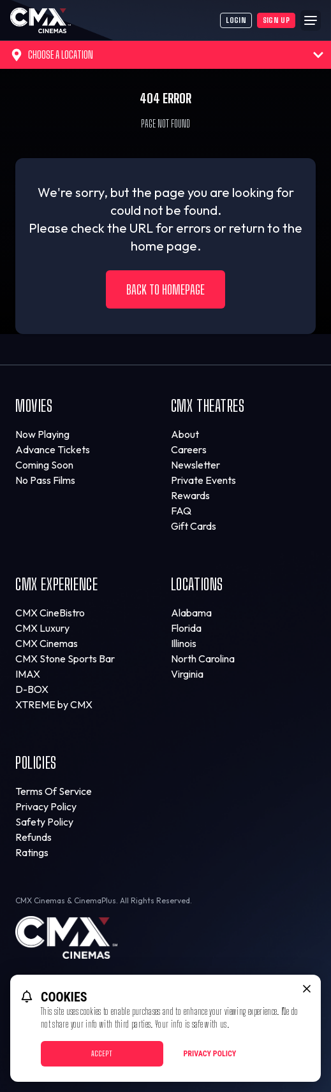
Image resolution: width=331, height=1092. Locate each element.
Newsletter (195, 464)
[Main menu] (310, 20)
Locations (197, 584)
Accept (101, 1053)
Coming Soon (44, 464)
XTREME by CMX (53, 704)
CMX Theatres (208, 406)
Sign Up (276, 20)
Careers (189, 449)
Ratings (31, 852)
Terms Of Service (53, 791)
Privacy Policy (46, 806)
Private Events (203, 480)
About (185, 434)
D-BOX (31, 689)
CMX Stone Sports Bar (65, 658)
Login (236, 20)
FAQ (181, 510)
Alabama (191, 612)
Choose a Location (166, 54)
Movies (34, 406)
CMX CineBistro (50, 612)
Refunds (33, 837)
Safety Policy (44, 821)
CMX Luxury (42, 628)
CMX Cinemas (46, 643)
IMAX (27, 673)
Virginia (187, 673)
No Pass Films (45, 480)
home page (164, 246)
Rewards (190, 495)
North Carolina (203, 658)
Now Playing (42, 434)
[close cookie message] (306, 988)
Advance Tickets (52, 449)
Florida (186, 628)
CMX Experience (56, 584)
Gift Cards (193, 526)
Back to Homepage (165, 289)
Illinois (183, 643)
